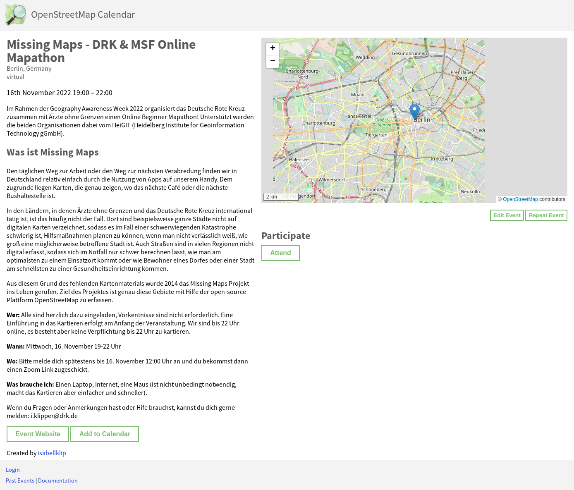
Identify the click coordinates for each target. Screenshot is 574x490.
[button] (414, 111)
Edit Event (506, 215)
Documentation (58, 480)
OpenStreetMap (520, 199)
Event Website (37, 433)
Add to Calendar (105, 433)
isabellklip (52, 453)
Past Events (20, 480)
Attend (280, 252)
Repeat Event (546, 215)
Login (13, 469)
